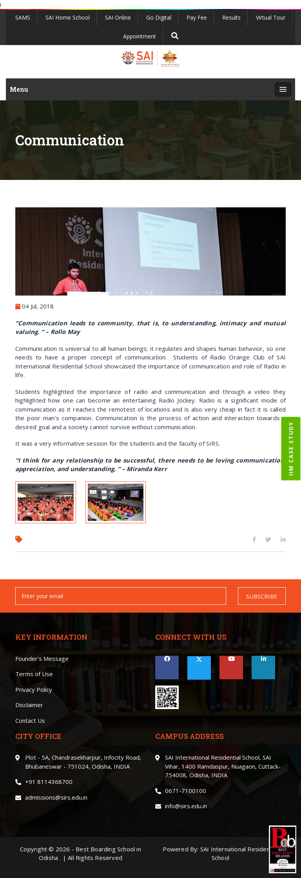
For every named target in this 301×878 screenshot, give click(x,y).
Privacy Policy (33, 689)
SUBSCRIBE (261, 596)
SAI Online (118, 17)
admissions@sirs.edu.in (56, 797)
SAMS (22, 17)
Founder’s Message (42, 658)
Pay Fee (197, 17)
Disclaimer (29, 705)
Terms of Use (34, 674)
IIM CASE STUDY (291, 449)
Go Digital (158, 17)
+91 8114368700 (49, 781)
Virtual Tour (270, 17)
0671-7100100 (185, 791)
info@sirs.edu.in (186, 806)
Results (231, 17)
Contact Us (30, 720)
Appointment (139, 36)
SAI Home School (67, 17)
